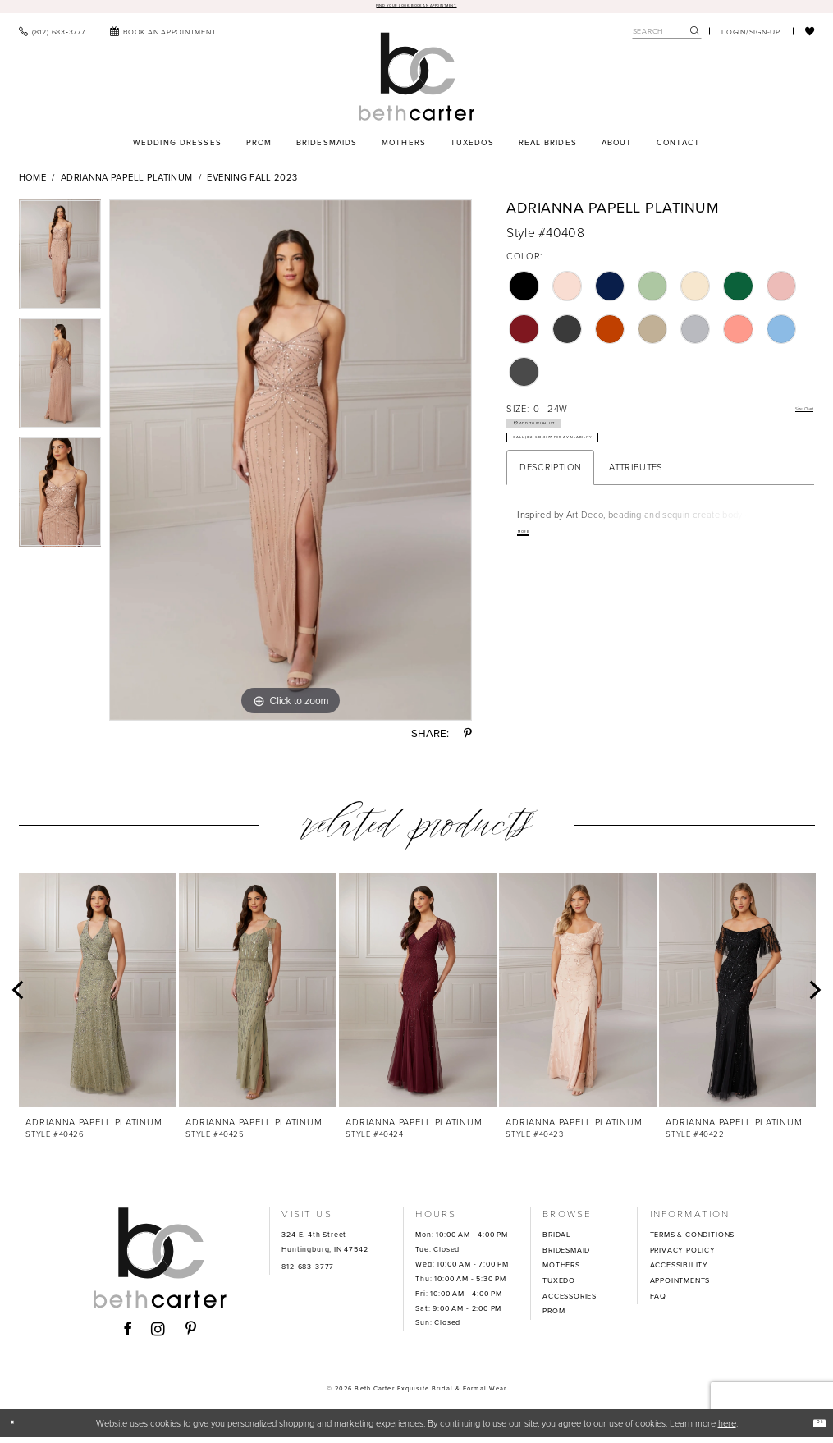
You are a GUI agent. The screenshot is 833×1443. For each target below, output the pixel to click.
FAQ (658, 1301)
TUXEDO (558, 1286)
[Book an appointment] (163, 36)
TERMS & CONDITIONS (692, 1240)
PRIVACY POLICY (683, 1255)
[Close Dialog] (18, 1428)
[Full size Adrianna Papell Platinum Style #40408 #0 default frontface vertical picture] (290, 465)
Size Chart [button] (792, 414)
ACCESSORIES (569, 1301)
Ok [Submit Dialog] (812, 1428)
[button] (751, 36)
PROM (553, 1316)
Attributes (636, 508)
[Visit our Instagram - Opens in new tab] (158, 1335)
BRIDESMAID (566, 1255)
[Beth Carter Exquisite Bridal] (416, 82)
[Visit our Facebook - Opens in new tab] (127, 1335)
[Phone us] (52, 36)
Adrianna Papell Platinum (126, 183)
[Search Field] (667, 36)
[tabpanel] (60, 263)
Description (550, 508)
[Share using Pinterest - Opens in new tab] (468, 739)
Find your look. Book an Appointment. (416, 8)
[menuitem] (52, 36)
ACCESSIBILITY (679, 1270)
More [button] (532, 576)
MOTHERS (561, 1270)
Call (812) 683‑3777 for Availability (614, 472)
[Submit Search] (695, 36)
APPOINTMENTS (680, 1286)
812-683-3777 (307, 1271)
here (727, 1428)
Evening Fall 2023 (252, 183)
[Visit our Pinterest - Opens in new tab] (191, 1335)
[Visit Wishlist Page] (810, 36)
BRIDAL (556, 1240)
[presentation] (97, 994)
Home (32, 183)
